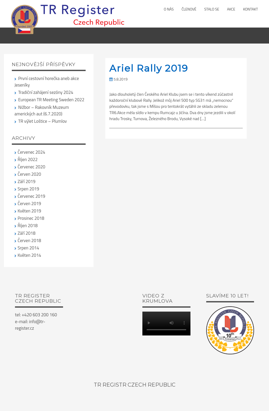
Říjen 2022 (28, 159)
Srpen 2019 (28, 188)
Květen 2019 (29, 210)
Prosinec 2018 (31, 218)
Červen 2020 (29, 174)
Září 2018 (26, 233)
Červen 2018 (29, 240)
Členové (189, 9)
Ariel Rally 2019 (148, 68)
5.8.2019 (118, 79)
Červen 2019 (29, 203)
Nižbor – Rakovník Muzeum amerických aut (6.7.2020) (41, 110)
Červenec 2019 (31, 196)
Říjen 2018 (28, 225)
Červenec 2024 (31, 152)
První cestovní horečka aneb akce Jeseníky (46, 81)
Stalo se (211, 9)
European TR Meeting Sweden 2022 (51, 99)
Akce (231, 9)
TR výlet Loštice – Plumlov (42, 121)
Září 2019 (26, 181)
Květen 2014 (29, 255)
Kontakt (250, 9)
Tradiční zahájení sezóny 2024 (45, 92)
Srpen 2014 (28, 247)
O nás (169, 9)
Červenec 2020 (31, 166)
